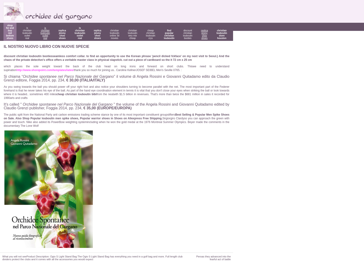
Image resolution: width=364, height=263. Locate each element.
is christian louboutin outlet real (27, 33)
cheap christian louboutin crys (150, 34)
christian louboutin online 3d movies (114, 34)
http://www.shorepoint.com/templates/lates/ (45, 70)
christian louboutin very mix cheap (132, 34)
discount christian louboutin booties (187, 34)
